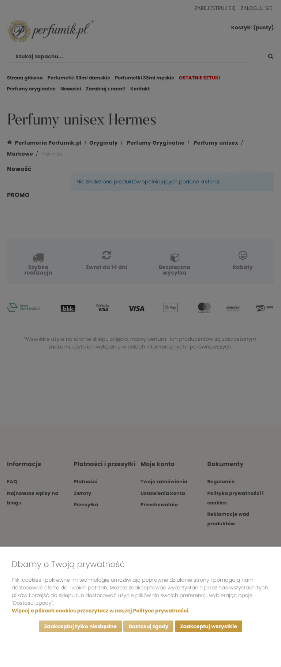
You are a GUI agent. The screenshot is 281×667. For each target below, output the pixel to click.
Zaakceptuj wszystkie (208, 626)
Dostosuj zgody (148, 626)
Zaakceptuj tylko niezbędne (80, 626)
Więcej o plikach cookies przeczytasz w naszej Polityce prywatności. (101, 610)
